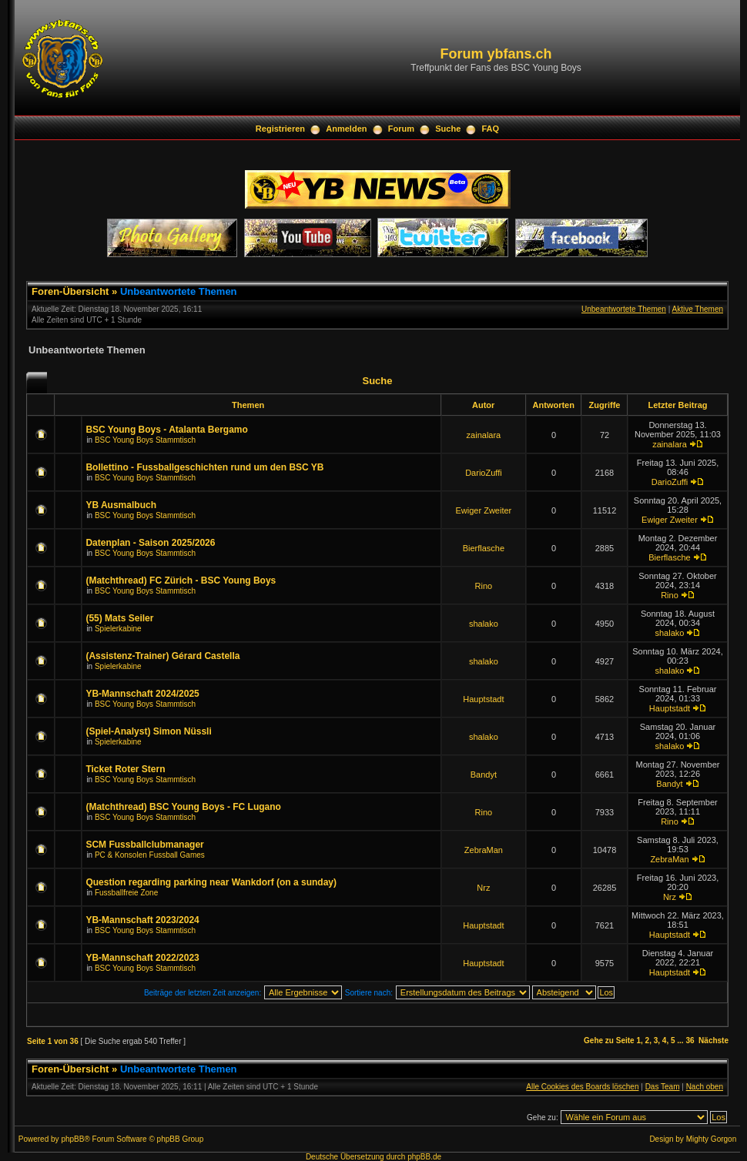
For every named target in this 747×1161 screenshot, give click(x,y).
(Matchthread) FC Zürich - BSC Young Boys (180, 580)
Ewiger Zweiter (484, 510)
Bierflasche (483, 548)
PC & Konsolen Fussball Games (150, 855)
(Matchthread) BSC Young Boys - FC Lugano (183, 806)
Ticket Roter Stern (125, 769)
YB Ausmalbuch (120, 505)
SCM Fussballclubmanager (144, 844)
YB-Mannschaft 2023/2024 (142, 920)
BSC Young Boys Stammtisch (145, 440)
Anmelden (346, 128)
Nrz (483, 887)
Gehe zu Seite (609, 1040)
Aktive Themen (697, 309)
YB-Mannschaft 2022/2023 (142, 957)
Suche (448, 128)
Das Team (662, 1086)
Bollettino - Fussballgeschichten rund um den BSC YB (204, 467)
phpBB (72, 1139)
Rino (484, 586)
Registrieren (280, 128)
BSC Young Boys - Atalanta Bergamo (166, 429)
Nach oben (704, 1086)
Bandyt (484, 774)
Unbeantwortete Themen (178, 291)
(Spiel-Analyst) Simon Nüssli (148, 731)
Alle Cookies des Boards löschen (582, 1086)
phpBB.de (424, 1157)
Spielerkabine (118, 628)
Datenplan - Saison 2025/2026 (150, 542)
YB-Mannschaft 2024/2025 (142, 693)
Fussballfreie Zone (126, 892)
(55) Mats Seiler (119, 618)
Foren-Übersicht (70, 291)
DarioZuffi (483, 472)
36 (689, 1040)
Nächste (713, 1040)
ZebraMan (483, 850)
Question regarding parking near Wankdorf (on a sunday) (211, 882)
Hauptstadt (483, 699)
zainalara (484, 435)
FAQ (491, 128)
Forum (401, 128)
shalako (483, 623)
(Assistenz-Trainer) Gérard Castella (162, 656)
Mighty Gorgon (711, 1139)
